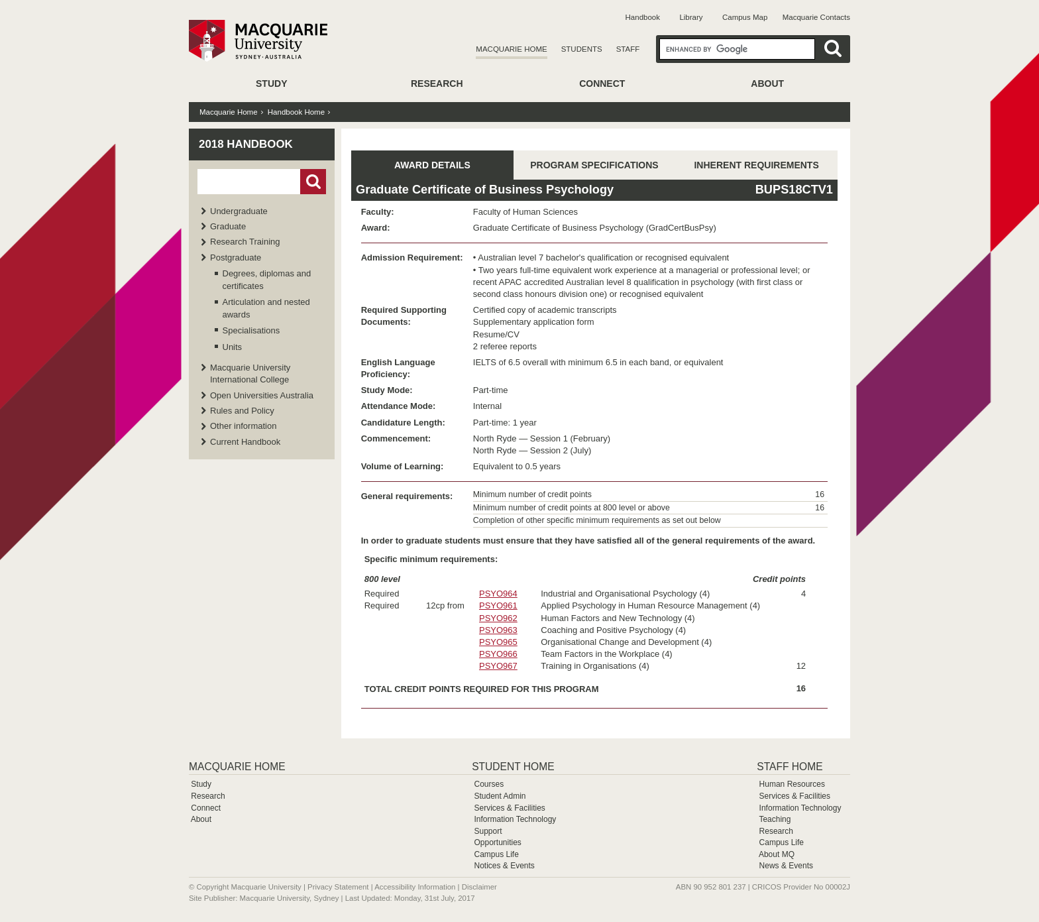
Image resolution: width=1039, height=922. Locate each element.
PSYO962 (498, 618)
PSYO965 (498, 642)
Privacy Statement (337, 887)
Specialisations (251, 330)
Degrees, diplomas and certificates (267, 279)
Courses (489, 784)
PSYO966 (498, 654)
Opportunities (497, 842)
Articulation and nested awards (266, 308)
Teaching (775, 819)
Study (271, 83)
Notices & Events (504, 865)
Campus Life (496, 854)
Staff (628, 49)
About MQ (776, 854)
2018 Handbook (246, 144)
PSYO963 (498, 630)
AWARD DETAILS (432, 165)
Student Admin (499, 796)
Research (437, 83)
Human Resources (792, 784)
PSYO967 (498, 666)
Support (488, 831)
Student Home (513, 766)
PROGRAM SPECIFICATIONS (594, 165)
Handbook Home (296, 112)
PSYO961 (498, 605)
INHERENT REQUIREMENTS (756, 165)
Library (690, 17)
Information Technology (515, 819)
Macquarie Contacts (816, 17)
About (767, 83)
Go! (313, 181)
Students (581, 49)
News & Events (786, 865)
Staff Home (789, 766)
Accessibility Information (414, 887)
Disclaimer (479, 887)
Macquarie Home (511, 49)
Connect (602, 83)
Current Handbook (245, 442)
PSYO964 (498, 594)
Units (233, 347)
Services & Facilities (509, 808)
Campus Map (744, 17)
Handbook (643, 17)
